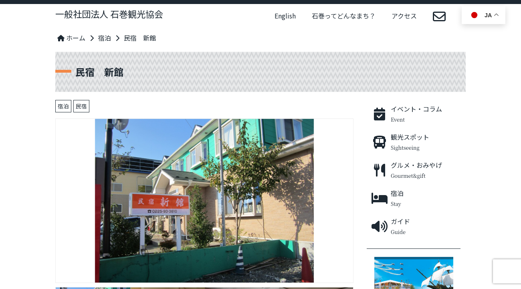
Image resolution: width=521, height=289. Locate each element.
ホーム (71, 38)
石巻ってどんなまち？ (344, 15)
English (285, 15)
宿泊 (104, 38)
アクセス (404, 15)
